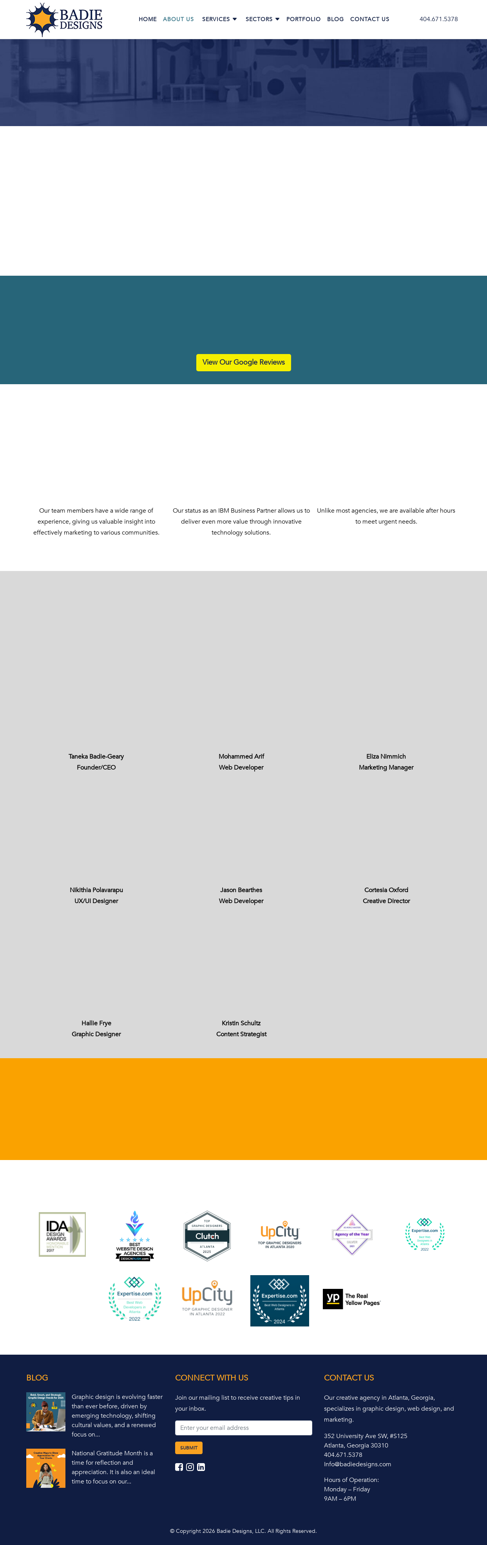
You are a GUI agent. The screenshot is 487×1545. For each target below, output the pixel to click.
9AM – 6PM (340, 1498)
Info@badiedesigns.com (357, 1464)
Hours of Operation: (351, 1480)
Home (148, 19)
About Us (178, 19)
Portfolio (303, 19)
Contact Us (369, 19)
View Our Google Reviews (244, 362)
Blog (335, 19)
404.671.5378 (439, 19)
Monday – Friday (347, 1489)
